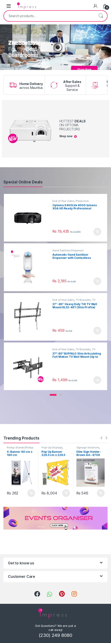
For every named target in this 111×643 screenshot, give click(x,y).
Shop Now (84, 69)
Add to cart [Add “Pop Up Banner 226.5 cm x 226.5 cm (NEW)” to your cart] (66, 493)
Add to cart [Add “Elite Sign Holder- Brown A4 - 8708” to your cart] (101, 493)
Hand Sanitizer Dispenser (68, 250)
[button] (53, 395)
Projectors (82, 201)
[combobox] (49, 16)
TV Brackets (83, 299)
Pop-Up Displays (51, 447)
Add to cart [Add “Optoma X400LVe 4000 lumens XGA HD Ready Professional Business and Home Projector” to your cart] (97, 232)
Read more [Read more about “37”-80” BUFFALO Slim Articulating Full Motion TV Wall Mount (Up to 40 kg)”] (97, 380)
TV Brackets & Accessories (73, 301)
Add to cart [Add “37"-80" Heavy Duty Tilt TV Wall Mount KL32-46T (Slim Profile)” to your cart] (97, 330)
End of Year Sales (63, 201)
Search (100, 16)
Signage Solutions (88, 447)
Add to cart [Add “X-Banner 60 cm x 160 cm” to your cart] (31, 493)
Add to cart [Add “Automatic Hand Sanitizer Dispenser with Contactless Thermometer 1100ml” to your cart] (97, 281)
